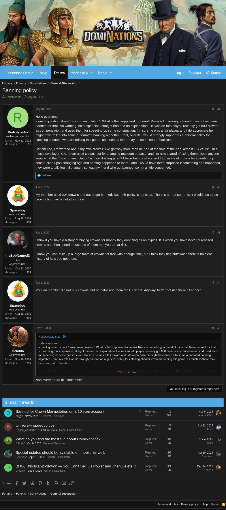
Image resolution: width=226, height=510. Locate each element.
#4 (218, 282)
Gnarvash (19, 457)
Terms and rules (168, 504)
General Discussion (50, 416)
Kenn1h (206, 470)
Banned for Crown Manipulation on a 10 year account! (58, 411)
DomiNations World (19, 72)
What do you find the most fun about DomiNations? (55, 439)
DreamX (18, 470)
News (43, 72)
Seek (208, 443)
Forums (59, 72)
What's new (79, 72)
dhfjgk (17, 416)
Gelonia (18, 351)
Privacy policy (190, 504)
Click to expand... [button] (129, 372)
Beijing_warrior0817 (25, 430)
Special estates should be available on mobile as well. (58, 452)
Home (215, 504)
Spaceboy (18, 210)
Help (205, 504)
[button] (92, 72)
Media (102, 72)
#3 (218, 232)
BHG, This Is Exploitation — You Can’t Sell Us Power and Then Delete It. (73, 466)
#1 (218, 109)
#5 (218, 328)
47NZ (207, 429)
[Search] (214, 72)
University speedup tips (32, 425)
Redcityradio (13, 97)
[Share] (213, 109)
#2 (218, 187)
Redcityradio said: (49, 336)
